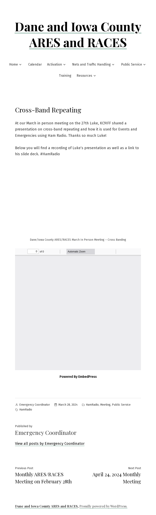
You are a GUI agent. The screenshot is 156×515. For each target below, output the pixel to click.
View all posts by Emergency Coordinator (49, 443)
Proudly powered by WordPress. (103, 506)
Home (13, 64)
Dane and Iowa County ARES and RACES (78, 34)
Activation (54, 64)
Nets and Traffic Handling (91, 64)
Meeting (105, 404)
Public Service (131, 64)
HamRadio (92, 404)
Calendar (35, 64)
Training (65, 76)
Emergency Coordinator (34, 404)
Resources (84, 76)
